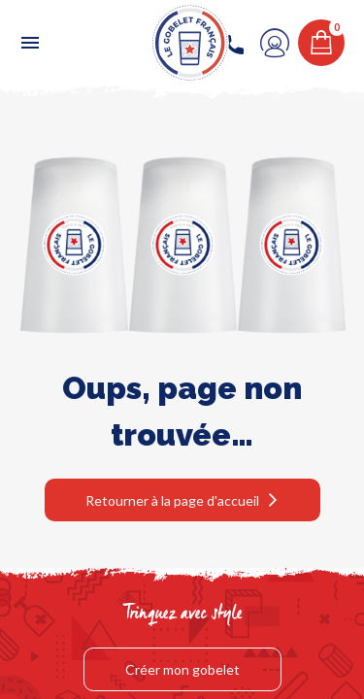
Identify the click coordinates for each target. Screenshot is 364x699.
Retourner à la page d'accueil (172, 500)
